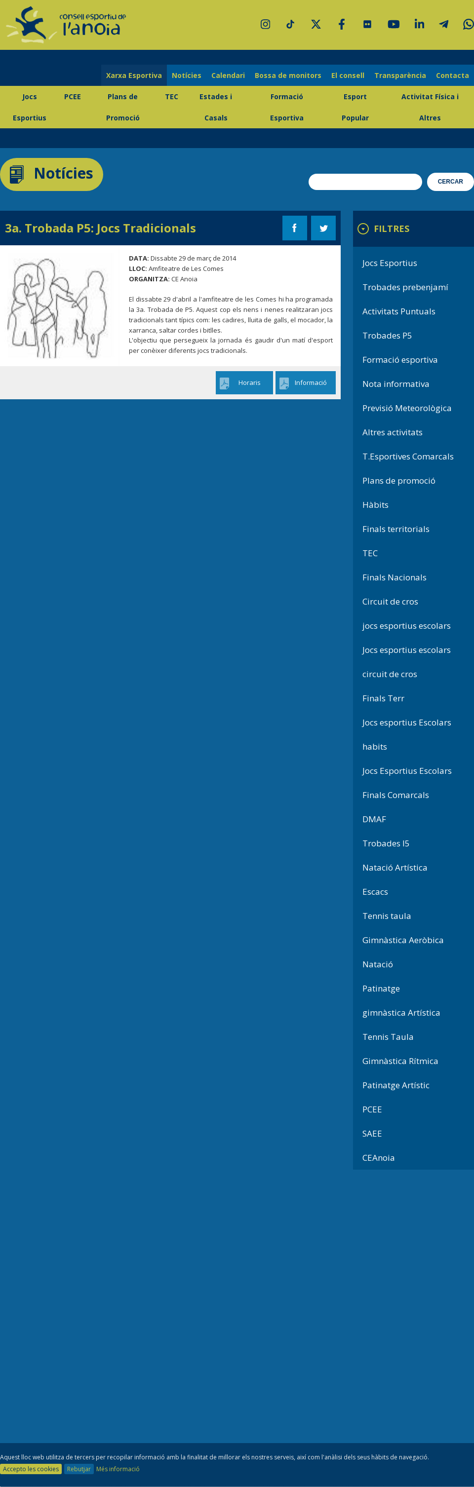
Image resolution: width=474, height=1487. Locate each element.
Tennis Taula (388, 1036)
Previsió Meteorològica (407, 408)
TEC (171, 96)
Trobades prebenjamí (405, 287)
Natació (377, 964)
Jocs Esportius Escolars (407, 770)
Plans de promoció (398, 480)
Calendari (228, 75)
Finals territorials (396, 528)
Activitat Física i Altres (430, 107)
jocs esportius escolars (406, 625)
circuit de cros (389, 674)
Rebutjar (79, 1469)
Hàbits (375, 504)
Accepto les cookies (31, 1469)
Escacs (375, 891)
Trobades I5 (386, 843)
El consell (347, 75)
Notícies (186, 75)
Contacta (452, 75)
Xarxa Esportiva (134, 75)
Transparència (400, 75)
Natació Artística (395, 867)
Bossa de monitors (288, 75)
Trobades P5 (387, 335)
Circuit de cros (390, 601)
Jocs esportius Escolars (406, 722)
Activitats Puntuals (398, 311)
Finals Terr (383, 698)
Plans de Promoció (123, 107)
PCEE (72, 96)
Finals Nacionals (394, 577)
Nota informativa (396, 383)
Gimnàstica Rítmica (400, 1061)
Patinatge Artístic (396, 1085)
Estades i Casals (215, 107)
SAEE (372, 1133)
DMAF (374, 819)
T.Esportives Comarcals (408, 456)
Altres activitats (392, 432)
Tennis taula (386, 915)
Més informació (118, 1469)
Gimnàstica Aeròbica (403, 940)
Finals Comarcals (395, 795)
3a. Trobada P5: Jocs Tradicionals (100, 227)
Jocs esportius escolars (406, 649)
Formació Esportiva (287, 107)
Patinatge (381, 988)
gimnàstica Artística (401, 1012)
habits (374, 746)
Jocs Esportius (29, 107)
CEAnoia (378, 1157)
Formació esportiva (400, 359)
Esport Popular (355, 107)
